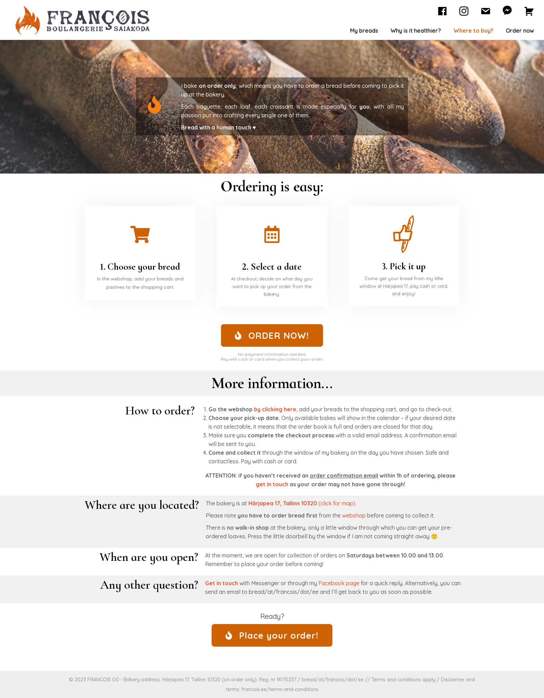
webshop (354, 515)
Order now (520, 30)
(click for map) (301, 503)
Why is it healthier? (416, 30)
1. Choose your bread (140, 266)
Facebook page (338, 583)
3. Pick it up (403, 266)
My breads (364, 30)
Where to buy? (473, 30)
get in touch (272, 484)
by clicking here (275, 409)
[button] (272, 335)
